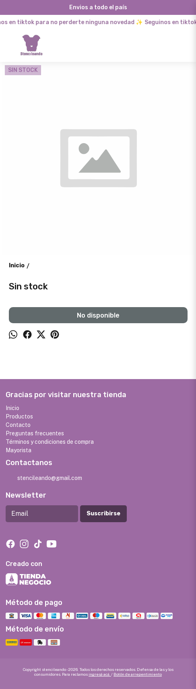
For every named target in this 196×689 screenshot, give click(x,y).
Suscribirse (103, 513)
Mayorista (18, 450)
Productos (19, 416)
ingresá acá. (100, 674)
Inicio (12, 408)
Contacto (18, 425)
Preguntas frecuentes (35, 433)
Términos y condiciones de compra (50, 442)
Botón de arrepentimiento (137, 674)
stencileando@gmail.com (44, 478)
